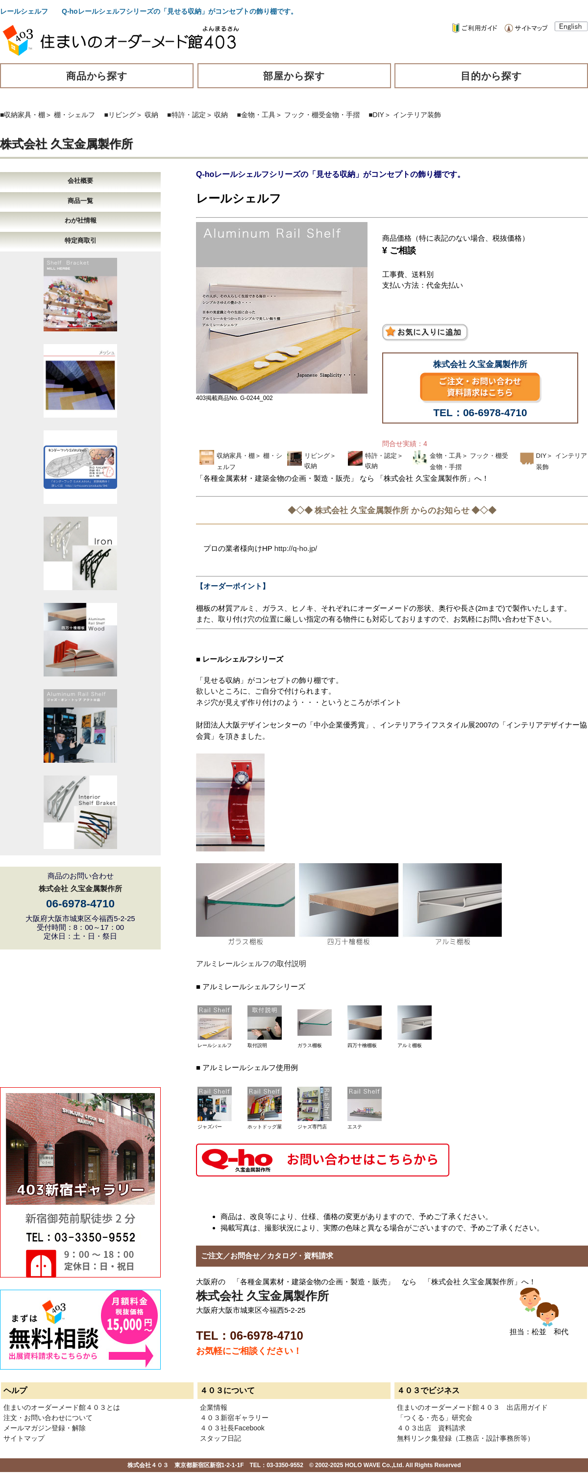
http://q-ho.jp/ (296, 548)
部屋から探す (294, 76)
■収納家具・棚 (22, 115)
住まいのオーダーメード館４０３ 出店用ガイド (472, 1407)
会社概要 (80, 180)
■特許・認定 (186, 115)
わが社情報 (81, 220)
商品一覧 (80, 200)
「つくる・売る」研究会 (434, 1418)
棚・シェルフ (74, 115)
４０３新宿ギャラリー (234, 1418)
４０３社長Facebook (232, 1428)
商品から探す (97, 76)
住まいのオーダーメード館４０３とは (61, 1407)
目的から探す (491, 76)
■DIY (376, 115)
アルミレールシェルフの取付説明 (251, 963)
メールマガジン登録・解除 (44, 1428)
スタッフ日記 (220, 1438)
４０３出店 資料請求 (431, 1428)
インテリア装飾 (417, 115)
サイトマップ (24, 1438)
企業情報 (213, 1407)
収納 (151, 115)
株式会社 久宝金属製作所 (66, 143)
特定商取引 (81, 240)
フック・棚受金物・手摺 (322, 115)
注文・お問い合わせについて (48, 1418)
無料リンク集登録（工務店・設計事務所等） (465, 1438)
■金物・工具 (256, 115)
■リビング (120, 115)
